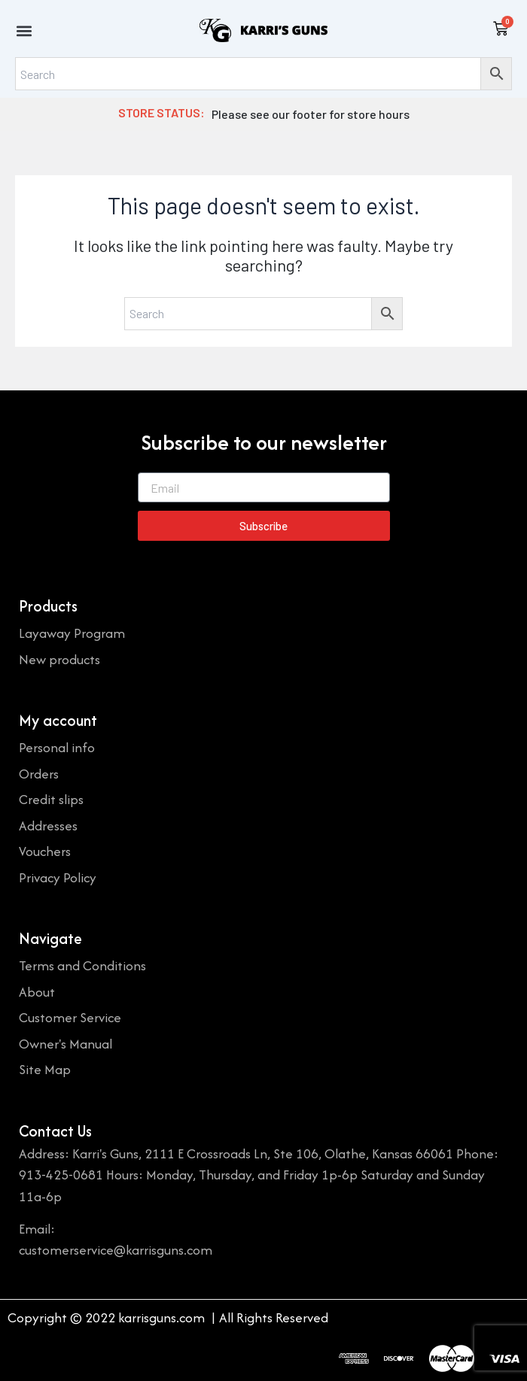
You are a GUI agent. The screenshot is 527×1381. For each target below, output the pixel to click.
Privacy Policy (57, 877)
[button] (23, 30)
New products (59, 659)
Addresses (48, 825)
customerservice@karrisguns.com (115, 1249)
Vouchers (45, 851)
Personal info (57, 747)
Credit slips (51, 799)
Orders (39, 773)
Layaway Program (72, 633)
